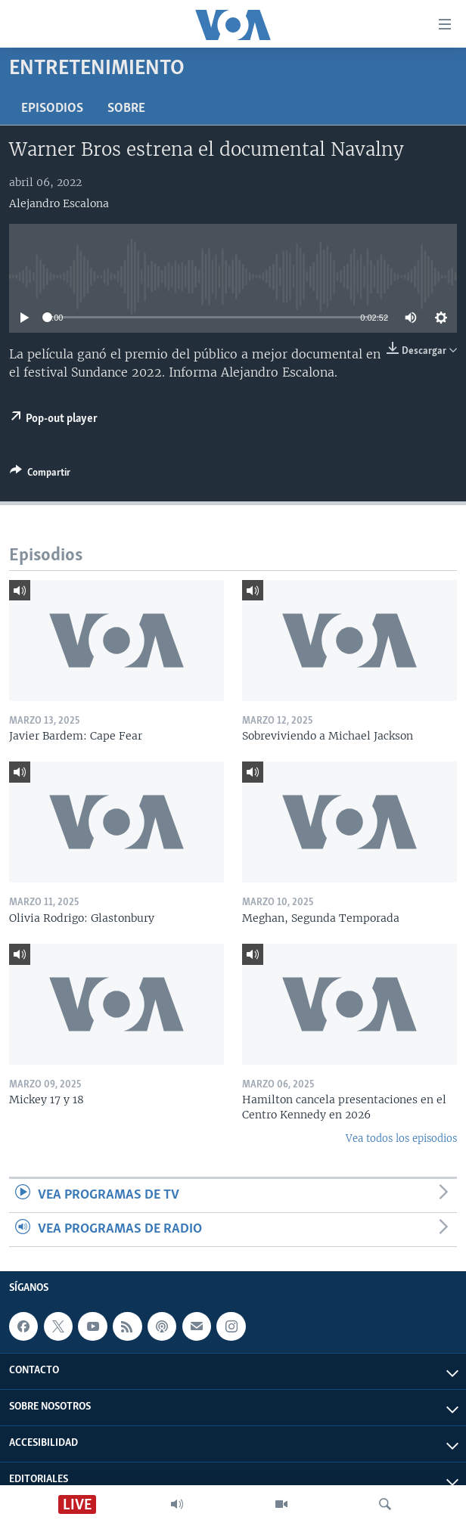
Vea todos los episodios (401, 1138)
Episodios (52, 108)
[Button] (40, 475)
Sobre (126, 108)
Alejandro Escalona (59, 203)
